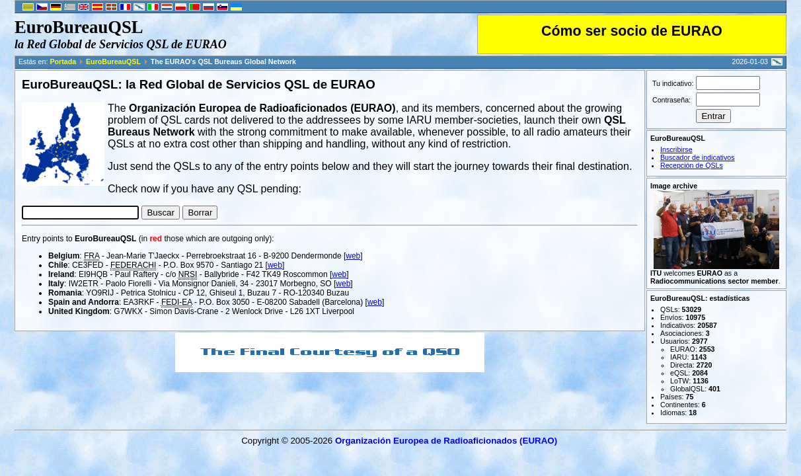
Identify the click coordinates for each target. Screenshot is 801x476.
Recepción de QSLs (691, 165)
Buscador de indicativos (697, 157)
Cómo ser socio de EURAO (631, 31)
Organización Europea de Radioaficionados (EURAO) (446, 441)
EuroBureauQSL (113, 61)
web (353, 255)
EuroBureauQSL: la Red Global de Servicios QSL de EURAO (198, 84)
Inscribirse (676, 149)
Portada (63, 61)
